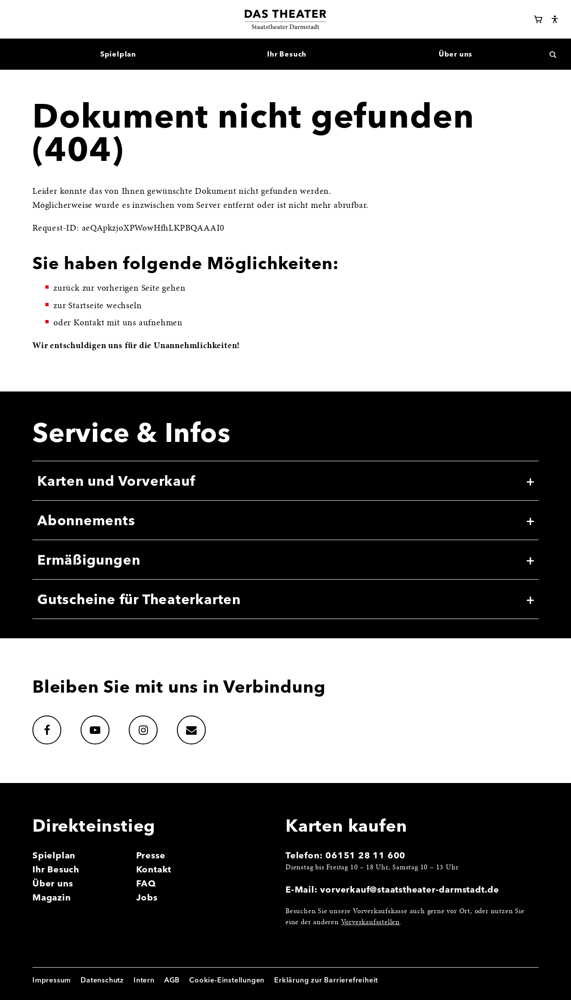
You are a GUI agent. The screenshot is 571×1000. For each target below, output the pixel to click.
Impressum (51, 979)
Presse (151, 855)
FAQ (146, 883)
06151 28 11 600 (365, 855)
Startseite (86, 306)
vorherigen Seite (128, 288)
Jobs (147, 897)
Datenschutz (102, 979)
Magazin (51, 897)
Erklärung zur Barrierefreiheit (326, 979)
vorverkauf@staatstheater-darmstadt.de (409, 889)
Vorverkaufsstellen (370, 922)
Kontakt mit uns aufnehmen (128, 323)
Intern (144, 979)
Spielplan (53, 855)
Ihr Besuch (55, 869)
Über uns (52, 883)
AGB (172, 979)
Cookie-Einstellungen (226, 979)
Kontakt (154, 869)
